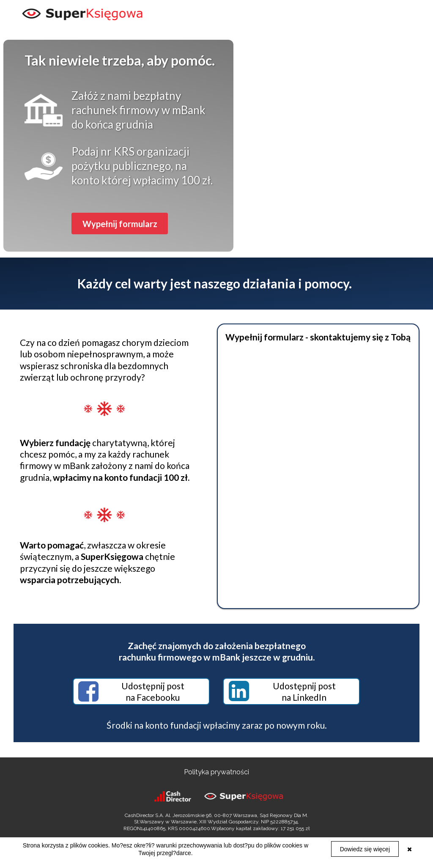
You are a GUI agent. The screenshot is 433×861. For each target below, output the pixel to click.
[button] (119, 223)
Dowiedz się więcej (365, 849)
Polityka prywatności (216, 772)
